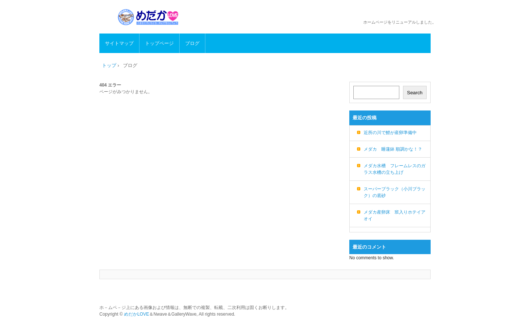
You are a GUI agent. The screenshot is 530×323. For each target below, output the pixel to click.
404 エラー (110, 85)
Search (415, 92)
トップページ (159, 43)
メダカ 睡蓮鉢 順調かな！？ (393, 149)
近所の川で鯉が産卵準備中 (390, 132)
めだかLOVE (136, 314)
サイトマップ (119, 43)
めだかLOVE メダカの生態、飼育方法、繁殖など (149, 17)
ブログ (192, 43)
